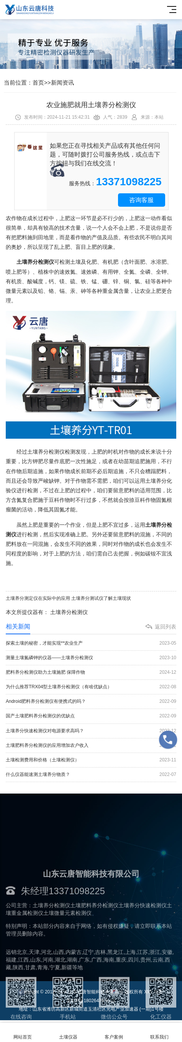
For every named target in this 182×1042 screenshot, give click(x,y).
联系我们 (159, 1033)
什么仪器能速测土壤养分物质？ (91, 774)
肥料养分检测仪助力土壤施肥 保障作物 (91, 672)
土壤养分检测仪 (69, 612)
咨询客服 (141, 200)
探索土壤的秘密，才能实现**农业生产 (91, 643)
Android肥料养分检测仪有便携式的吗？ (91, 701)
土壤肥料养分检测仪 (94, 940)
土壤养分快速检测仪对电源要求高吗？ (91, 731)
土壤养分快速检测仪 (142, 940)
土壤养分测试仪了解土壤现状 (101, 598)
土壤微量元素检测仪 (67, 948)
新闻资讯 (62, 82)
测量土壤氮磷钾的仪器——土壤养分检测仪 (91, 658)
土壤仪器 (68, 1033)
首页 (38, 82)
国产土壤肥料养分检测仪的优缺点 (91, 716)
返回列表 (165, 627)
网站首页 (23, 1033)
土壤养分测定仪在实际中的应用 (38, 598)
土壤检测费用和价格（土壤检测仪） (91, 760)
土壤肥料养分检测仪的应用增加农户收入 (91, 745)
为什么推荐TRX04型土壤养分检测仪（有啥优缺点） (91, 687)
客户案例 (114, 1033)
